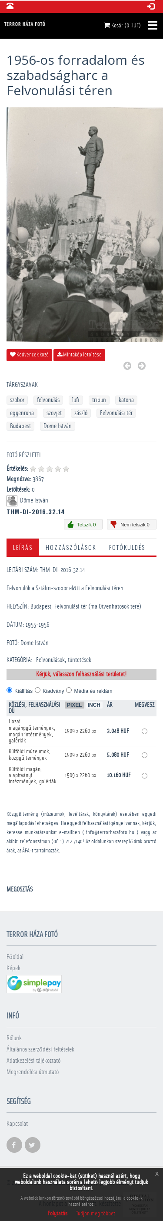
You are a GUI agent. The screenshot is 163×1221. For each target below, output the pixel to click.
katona (126, 400)
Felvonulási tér (116, 413)
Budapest (20, 426)
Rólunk (14, 1038)
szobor (17, 400)
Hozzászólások (71, 547)
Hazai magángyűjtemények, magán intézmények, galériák (32, 731)
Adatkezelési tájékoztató (33, 1061)
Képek (13, 968)
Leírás (23, 547)
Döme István (57, 426)
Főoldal (15, 957)
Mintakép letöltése (79, 355)
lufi (76, 400)
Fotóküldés (127, 547)
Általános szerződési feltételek (40, 1049)
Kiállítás (23, 691)
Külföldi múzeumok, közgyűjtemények (30, 755)
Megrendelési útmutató (33, 1072)
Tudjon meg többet (95, 1214)
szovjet (54, 413)
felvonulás (48, 400)
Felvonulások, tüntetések (63, 660)
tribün (99, 400)
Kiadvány (53, 691)
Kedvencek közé (29, 355)
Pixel (74, 705)
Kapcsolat (17, 1124)
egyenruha (22, 413)
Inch (94, 705)
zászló (80, 413)
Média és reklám (93, 691)
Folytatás (57, 1214)
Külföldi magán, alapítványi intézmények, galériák (33, 775)
